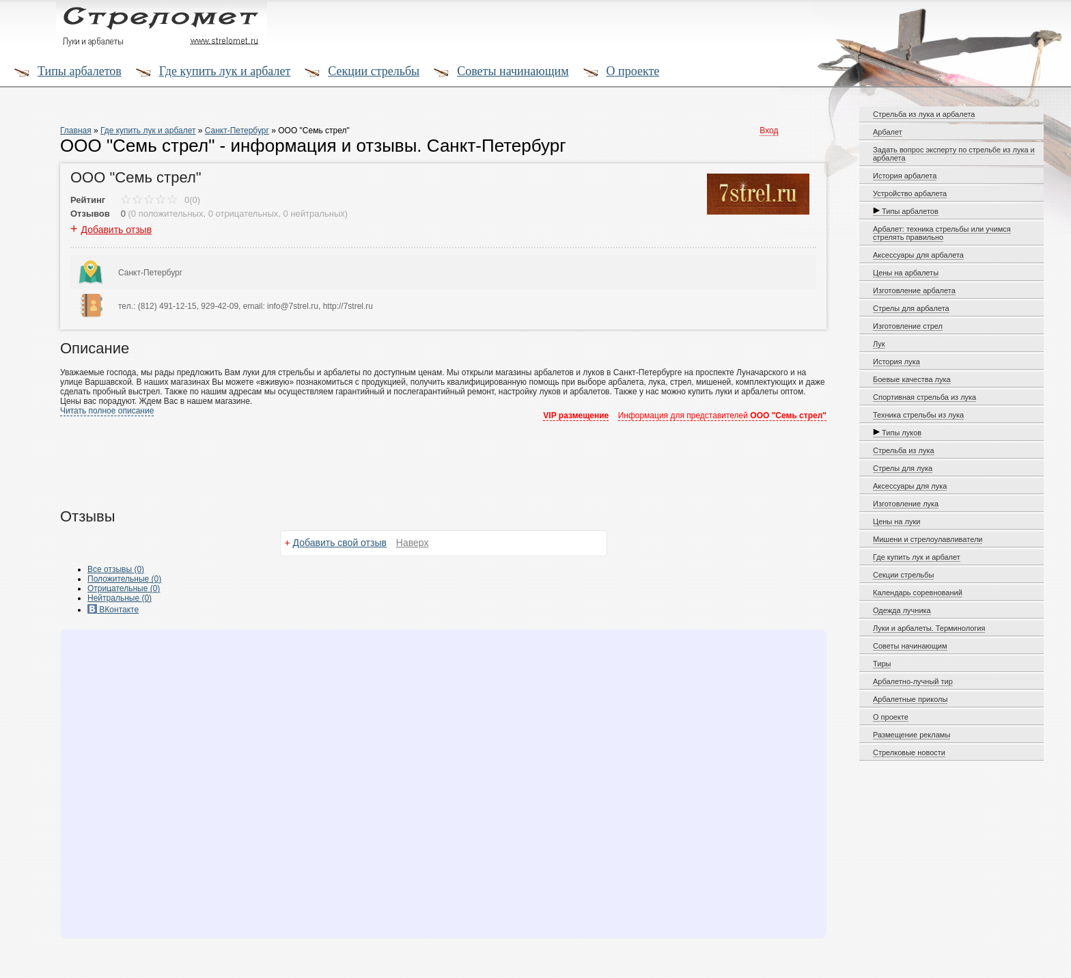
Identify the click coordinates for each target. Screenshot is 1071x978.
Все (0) (115, 569)
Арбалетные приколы (910, 699)
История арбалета (904, 176)
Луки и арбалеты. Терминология (929, 628)
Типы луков (897, 433)
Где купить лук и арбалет (225, 71)
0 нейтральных (314, 213)
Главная (76, 130)
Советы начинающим (512, 71)
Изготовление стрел (908, 326)
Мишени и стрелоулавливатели (927, 539)
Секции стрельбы (373, 71)
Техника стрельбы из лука (918, 415)
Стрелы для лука (902, 468)
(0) (124, 579)
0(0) (160, 200)
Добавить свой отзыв (340, 542)
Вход (769, 130)
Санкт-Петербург (237, 130)
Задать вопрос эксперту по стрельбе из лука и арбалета (954, 154)
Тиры (882, 664)
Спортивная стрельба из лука (924, 397)
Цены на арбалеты (905, 273)
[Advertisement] (391, 456)
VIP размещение (576, 415)
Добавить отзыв (116, 229)
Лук (879, 344)
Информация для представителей (722, 415)
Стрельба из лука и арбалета (924, 114)
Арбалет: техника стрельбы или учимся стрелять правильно (942, 233)
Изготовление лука (905, 504)
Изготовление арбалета (914, 290)
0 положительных (167, 213)
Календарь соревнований (917, 592)
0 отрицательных (243, 213)
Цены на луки (896, 521)
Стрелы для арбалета (911, 308)
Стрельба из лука (903, 450)
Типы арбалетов (80, 71)
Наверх (412, 542)
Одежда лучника (902, 610)
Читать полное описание (107, 411)
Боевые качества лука (912, 379)
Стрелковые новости (909, 752)
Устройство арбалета (910, 193)
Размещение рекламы (911, 735)
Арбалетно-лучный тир (913, 681)
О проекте (633, 71)
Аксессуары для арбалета (918, 255)
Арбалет (887, 132)
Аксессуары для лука (910, 486)
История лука (896, 361)
